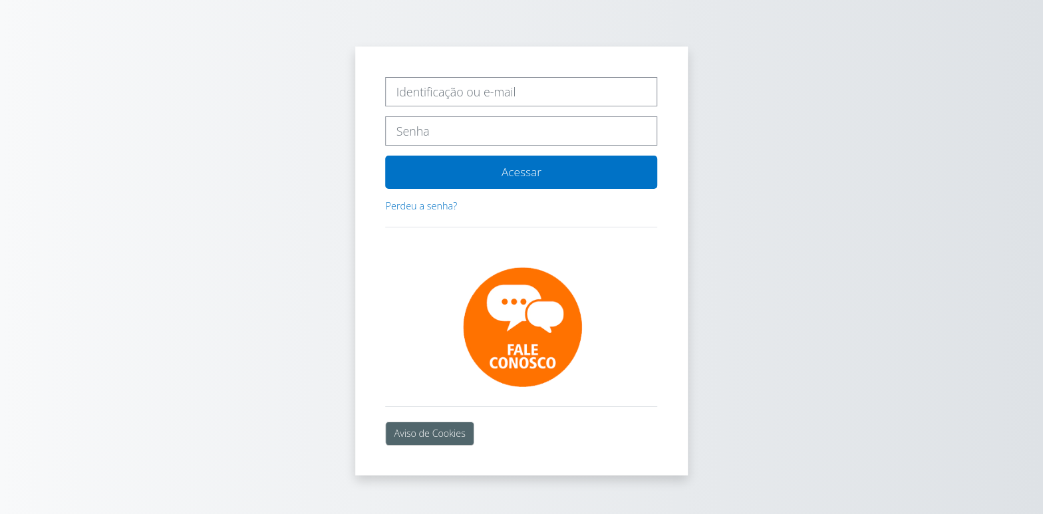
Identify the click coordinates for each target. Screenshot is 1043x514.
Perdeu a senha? (422, 205)
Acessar (521, 172)
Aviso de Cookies (430, 433)
